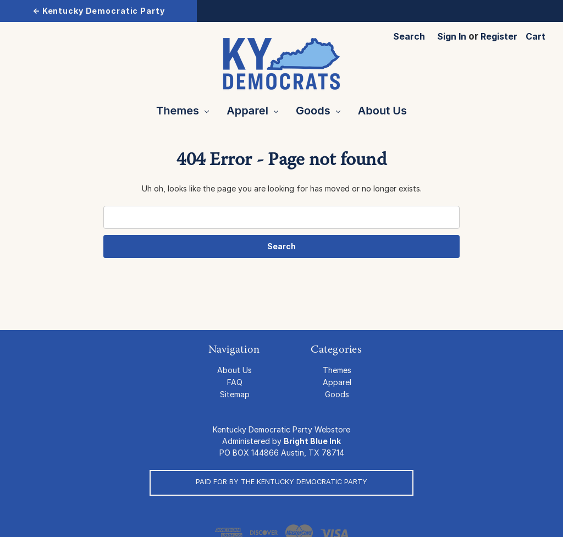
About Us (382, 110)
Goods (318, 110)
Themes (182, 110)
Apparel (252, 110)
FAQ (234, 382)
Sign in (451, 36)
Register (499, 36)
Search (409, 36)
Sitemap (235, 394)
